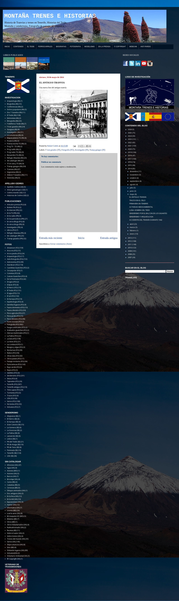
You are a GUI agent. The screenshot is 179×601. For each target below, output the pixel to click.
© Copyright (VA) (13, 559)
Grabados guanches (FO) (17, 330)
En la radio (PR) (13, 216)
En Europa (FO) (13, 299)
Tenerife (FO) (12, 384)
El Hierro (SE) (12, 419)
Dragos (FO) (12, 282)
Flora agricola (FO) (14, 313)
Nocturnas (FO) (13, 350)
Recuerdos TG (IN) (14, 155)
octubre (133, 178)
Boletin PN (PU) (13, 207)
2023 (130, 139)
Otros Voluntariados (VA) (17, 524)
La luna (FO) (11, 339)
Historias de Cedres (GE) (16, 195)
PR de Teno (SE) (13, 447)
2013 (130, 238)
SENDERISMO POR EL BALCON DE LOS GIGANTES (148, 213)
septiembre (134, 181)
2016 (130, 162)
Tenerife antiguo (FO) (15, 387)
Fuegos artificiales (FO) (16, 327)
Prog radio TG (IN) (14, 152)
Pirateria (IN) (12, 141)
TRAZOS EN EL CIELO (137, 200)
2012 (130, 241)
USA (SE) (10, 456)
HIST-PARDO (146, 47)
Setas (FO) (11, 378)
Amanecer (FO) (13, 248)
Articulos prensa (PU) (15, 204)
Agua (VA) (11, 468)
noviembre (134, 175)
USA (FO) (10, 398)
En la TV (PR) (11, 213)
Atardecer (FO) (13, 265)
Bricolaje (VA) (12, 479)
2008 (130, 254)
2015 (130, 165)
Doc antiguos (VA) (14, 493)
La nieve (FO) (12, 341)
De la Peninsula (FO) (15, 279)
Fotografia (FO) (67, 150)
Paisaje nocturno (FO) (15, 361)
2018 (130, 155)
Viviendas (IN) (12, 178)
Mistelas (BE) (12, 519)
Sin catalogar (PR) (14, 236)
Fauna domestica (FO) (15, 307)
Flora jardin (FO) (13, 316)
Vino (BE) (10, 547)
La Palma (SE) (12, 433)
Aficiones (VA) (12, 465)
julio (132, 188)
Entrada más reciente (50, 237)
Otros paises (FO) (14, 358)
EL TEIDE (31, 47)
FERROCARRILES (45, 47)
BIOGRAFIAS (61, 47)
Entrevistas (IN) (13, 118)
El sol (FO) (11, 296)
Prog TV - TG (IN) (13, 146)
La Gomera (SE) (13, 427)
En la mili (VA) (12, 499)
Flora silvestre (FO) (14, 319)
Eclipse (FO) (11, 285)
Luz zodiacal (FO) (13, 344)
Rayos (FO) (11, 370)
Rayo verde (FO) (13, 367)
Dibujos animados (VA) (16, 490)
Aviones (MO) (12, 471)
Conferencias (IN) (14, 107)
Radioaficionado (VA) (15, 527)
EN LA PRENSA (104, 47)
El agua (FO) (11, 293)
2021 (130, 146)
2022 (130, 142)
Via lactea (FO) (12, 404)
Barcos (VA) (11, 476)
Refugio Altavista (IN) (15, 158)
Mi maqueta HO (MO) (15, 516)
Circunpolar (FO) (13, 270)
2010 (130, 247)
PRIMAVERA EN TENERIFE (138, 203)
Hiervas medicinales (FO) (17, 333)
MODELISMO (89, 47)
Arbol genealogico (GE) (16, 190)
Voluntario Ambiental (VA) (17, 556)
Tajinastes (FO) (13, 381)
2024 (130, 136)
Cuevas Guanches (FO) (16, 276)
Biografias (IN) (12, 104)
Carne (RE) (11, 482)
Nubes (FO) (11, 353)
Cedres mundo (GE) (14, 192)
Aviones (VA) (12, 473)
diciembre (134, 171)
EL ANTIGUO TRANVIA (137, 197)
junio (132, 191)
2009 (130, 251)
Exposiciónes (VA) (14, 502)
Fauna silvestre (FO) (14, 310)
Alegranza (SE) (12, 416)
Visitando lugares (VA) (15, 550)
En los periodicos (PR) (15, 219)
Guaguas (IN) (12, 129)
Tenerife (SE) (12, 453)
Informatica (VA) (13, 507)
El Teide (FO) (12, 290)
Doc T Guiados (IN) (14, 112)
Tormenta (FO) (12, 393)
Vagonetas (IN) (12, 172)
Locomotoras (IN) (14, 135)
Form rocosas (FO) (14, 322)
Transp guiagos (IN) (97, 150)
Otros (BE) (11, 522)
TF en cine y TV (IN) (14, 163)
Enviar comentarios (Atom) (61, 244)
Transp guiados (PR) (15, 238)
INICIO (7, 47)
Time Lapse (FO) (13, 390)
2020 (130, 149)
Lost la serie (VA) (13, 513)
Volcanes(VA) (12, 553)
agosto (133, 184)
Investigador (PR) (13, 227)
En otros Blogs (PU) (14, 221)
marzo (132, 227)
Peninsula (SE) (12, 450)
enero (132, 234)
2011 (130, 244)
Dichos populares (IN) (15, 109)
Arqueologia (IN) (13, 101)
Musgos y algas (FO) (15, 347)
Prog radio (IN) (13, 149)
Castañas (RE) (12, 485)
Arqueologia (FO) (14, 256)
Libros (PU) (11, 230)
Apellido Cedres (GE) (15, 187)
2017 (130, 159)
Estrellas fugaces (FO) (15, 304)
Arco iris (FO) (12, 250)
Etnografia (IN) (12, 121)
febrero (133, 230)
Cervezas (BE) (12, 488)
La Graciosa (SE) (13, 430)
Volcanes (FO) (12, 407)
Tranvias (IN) (12, 169)
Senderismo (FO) (13, 375)
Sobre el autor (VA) (14, 533)
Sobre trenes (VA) (14, 536)
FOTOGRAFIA (75, 47)
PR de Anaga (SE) (13, 444)
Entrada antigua (109, 237)
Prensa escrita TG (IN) (15, 143)
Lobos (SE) (11, 439)
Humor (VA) (11, 505)
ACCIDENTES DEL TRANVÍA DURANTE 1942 (145, 220)
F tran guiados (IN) (53, 150)
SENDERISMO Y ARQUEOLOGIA (141, 217)
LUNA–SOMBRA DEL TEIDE (139, 210)
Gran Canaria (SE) (14, 424)
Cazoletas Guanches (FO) (17, 268)
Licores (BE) (11, 510)
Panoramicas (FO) (14, 364)
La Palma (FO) (12, 336)
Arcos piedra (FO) (14, 253)
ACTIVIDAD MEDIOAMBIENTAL (141, 207)
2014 (130, 168)
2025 (130, 133)
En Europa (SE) (12, 422)
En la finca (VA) (12, 496)
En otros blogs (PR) (14, 224)
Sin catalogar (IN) (13, 160)
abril (132, 224)
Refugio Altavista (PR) (15, 233)
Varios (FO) (11, 401)
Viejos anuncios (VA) (15, 544)
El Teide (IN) (11, 115)
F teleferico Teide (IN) (15, 124)
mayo (132, 194)
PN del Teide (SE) (13, 442)
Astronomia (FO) (13, 262)
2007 (130, 257)
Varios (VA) (11, 541)
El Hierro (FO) (12, 287)
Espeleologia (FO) (14, 302)
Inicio (81, 237)
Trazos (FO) (11, 395)
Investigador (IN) (82, 150)
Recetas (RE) (11, 530)
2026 (130, 129)
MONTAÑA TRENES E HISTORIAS (50, 16)
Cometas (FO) (12, 273)
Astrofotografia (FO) (15, 259)
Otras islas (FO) (13, 356)
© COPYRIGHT (120, 47)
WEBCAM (133, 47)
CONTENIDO (18, 47)
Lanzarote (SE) (12, 436)
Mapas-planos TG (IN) (15, 138)
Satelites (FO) (12, 373)
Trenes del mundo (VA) (16, 539)
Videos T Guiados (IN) (15, 175)
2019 (130, 152)
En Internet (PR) (13, 210)
